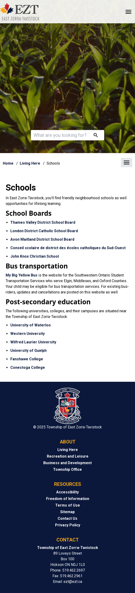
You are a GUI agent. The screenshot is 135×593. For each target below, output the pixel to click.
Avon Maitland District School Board (42, 239)
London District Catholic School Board (44, 231)
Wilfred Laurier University (33, 342)
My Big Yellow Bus (21, 275)
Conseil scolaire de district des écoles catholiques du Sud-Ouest (68, 248)
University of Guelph (28, 350)
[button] (67, 163)
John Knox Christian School (34, 256)
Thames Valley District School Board (42, 222)
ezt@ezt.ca (73, 581)
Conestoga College (27, 367)
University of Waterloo (30, 325)
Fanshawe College (26, 359)
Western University (27, 333)
